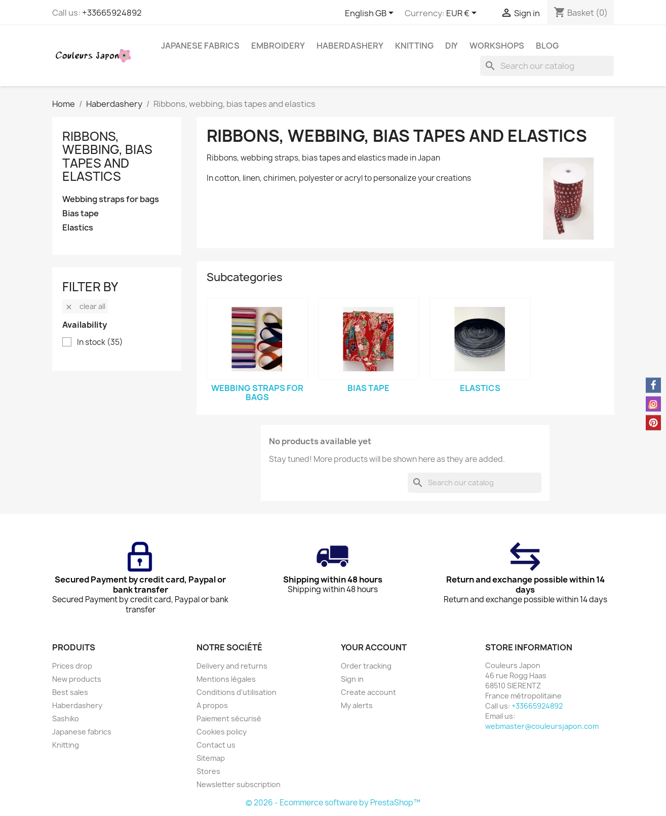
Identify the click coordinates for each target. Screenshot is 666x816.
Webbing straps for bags (110, 199)
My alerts (357, 705)
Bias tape (80, 213)
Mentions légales (226, 679)
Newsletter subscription (239, 784)
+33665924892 (112, 12)
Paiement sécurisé (229, 718)
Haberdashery (350, 45)
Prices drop (72, 666)
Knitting (414, 45)
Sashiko (65, 718)
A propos (212, 705)
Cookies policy (222, 731)
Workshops (496, 45)
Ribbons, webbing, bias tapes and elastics (107, 156)
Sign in (352, 679)
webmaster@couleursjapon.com (542, 726)
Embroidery (278, 45)
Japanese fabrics (200, 45)
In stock (100, 342)
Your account (374, 647)
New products (76, 679)
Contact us (216, 745)
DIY (451, 45)
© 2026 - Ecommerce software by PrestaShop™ (333, 802)
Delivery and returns (232, 666)
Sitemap (211, 758)
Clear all (85, 306)
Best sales (70, 692)
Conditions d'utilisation (237, 692)
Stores (208, 771)
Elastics (77, 227)
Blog (547, 45)
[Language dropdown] (371, 14)
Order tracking (366, 666)
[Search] (547, 66)
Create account (368, 692)
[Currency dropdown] (463, 14)
